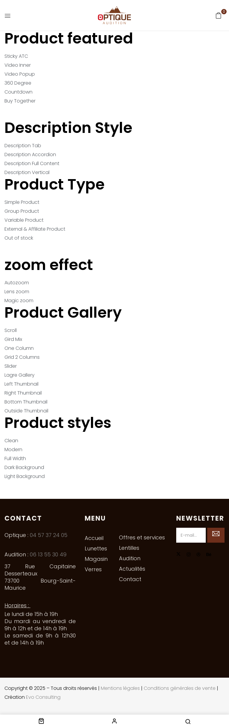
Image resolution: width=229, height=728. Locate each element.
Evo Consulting (43, 697)
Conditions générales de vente (180, 688)
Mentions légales (120, 688)
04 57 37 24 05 (48, 535)
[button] (219, 15)
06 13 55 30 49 (48, 554)
